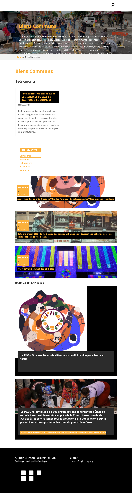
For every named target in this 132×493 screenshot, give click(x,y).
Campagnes (25, 155)
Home (19, 56)
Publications (26, 162)
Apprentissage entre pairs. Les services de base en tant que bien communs (39, 96)
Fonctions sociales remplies (75, 433)
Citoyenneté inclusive (31, 433)
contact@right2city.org (81, 461)
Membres (24, 170)
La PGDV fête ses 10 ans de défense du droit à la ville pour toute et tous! (62, 356)
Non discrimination (97, 433)
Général (21, 194)
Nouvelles (24, 159)
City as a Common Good (52, 433)
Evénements (26, 166)
